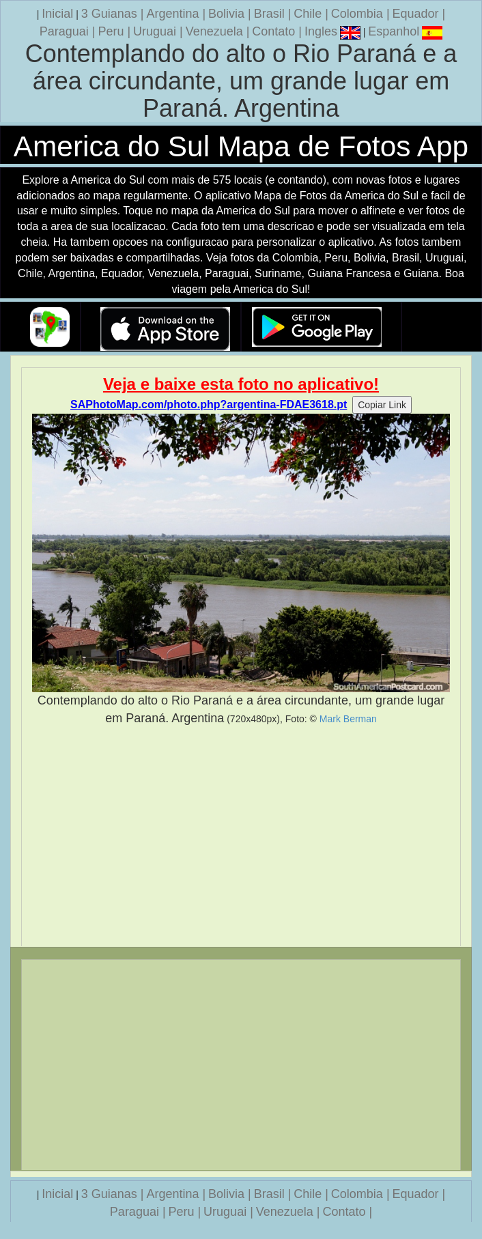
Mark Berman (348, 718)
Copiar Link (382, 404)
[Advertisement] (241, 836)
